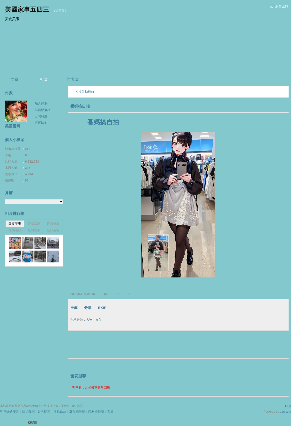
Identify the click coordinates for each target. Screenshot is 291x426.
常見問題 (44, 412)
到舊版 (60, 10)
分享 (87, 308)
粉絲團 (32, 422)
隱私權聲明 (96, 412)
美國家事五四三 (27, 9)
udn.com (285, 411)
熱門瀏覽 (14, 231)
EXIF (102, 308)
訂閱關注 (41, 116)
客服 (110, 412)
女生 (99, 319)
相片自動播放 (84, 91)
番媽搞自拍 (80, 106)
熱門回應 (34, 231)
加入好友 (41, 103)
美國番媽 (12, 126)
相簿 (44, 79)
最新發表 (14, 223)
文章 (14, 79)
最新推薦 (53, 223)
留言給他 (41, 122)
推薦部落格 (42, 110)
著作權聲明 (77, 412)
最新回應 (34, 223)
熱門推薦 (53, 231)
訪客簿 (73, 79)
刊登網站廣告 (9, 412)
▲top (287, 406)
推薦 (74, 308)
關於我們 (28, 412)
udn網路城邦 (279, 6)
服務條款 (60, 412)
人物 (89, 319)
